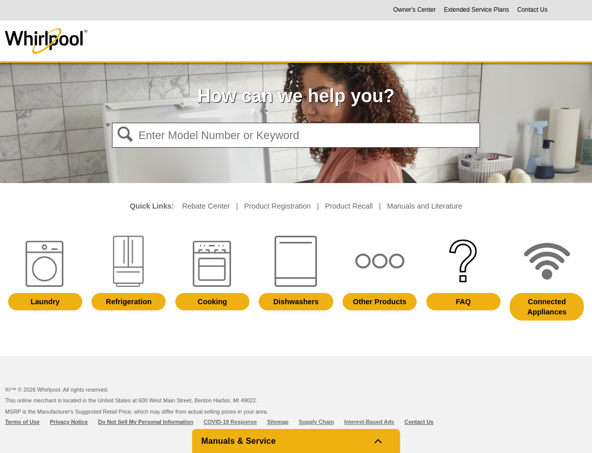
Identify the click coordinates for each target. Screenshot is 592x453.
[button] (125, 136)
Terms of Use (22, 422)
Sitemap (277, 422)
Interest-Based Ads (369, 422)
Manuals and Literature (424, 206)
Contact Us (532, 9)
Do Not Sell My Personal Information (145, 422)
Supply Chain (316, 422)
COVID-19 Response (230, 422)
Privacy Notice (69, 422)
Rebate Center (206, 206)
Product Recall (349, 206)
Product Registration (277, 206)
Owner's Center (414, 9)
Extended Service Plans (476, 9)
